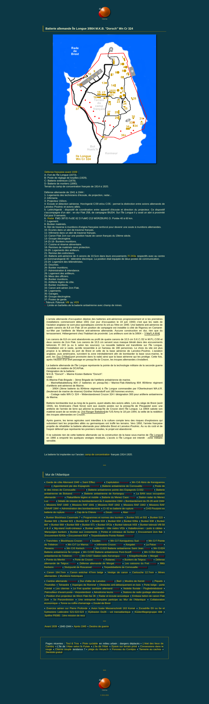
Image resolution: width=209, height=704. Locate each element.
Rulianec (113, 559)
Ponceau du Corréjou (124, 649)
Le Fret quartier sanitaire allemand (96, 588)
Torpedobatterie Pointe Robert (112, 535)
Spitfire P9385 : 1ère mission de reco (65, 615)
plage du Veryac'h (98, 649)
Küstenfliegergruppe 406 (148, 612)
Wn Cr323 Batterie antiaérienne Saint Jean (123, 548)
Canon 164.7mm (56, 572)
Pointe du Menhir (59, 559)
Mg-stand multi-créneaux (68, 528)
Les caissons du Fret (140, 563)
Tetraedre (64, 584)
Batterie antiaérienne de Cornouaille (127, 486)
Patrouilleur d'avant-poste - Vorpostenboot (68, 592)
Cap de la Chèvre (90, 512)
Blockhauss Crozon (75, 540)
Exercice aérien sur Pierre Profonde (67, 608)
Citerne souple (63, 649)
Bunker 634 (114, 521)
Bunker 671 (88, 524)
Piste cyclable (90, 643)
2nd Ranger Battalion (92, 411)
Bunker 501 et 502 (137, 517)
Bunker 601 (51, 521)
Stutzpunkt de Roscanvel (82, 567)
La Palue (154, 544)
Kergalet (134, 544)
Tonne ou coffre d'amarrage (76, 603)
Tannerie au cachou (150, 649)
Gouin (113, 512)
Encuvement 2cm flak (150, 532)
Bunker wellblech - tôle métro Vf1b (105, 528)
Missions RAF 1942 (109, 505)
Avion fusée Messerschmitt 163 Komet (113, 608)
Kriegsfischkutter (138, 556)
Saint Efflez (92, 482)
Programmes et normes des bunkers (103, 517)
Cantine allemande (61, 581)
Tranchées (52, 540)
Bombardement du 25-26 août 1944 (144, 501)
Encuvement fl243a (55, 535)
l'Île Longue (156, 435)
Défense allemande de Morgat (100, 563)
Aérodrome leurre (107, 592)
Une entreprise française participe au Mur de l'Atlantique (112, 599)
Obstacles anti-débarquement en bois (120, 584)
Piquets (158, 581)
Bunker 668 (57, 524)
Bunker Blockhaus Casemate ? (63, 517)
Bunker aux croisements (83, 532)
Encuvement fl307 (78, 535)
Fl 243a (132, 256)
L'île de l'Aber (100, 646)
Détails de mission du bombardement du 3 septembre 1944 (90, 501)
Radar (50, 218)
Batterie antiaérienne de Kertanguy (108, 493)
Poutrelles (50, 584)
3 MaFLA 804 (151, 333)
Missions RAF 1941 (83, 505)
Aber (129, 512)
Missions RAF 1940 (57, 505)
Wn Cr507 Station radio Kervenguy (103, 556)
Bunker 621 (66, 521)
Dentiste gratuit (54, 652)
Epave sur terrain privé (124, 646)
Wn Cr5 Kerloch (79, 548)
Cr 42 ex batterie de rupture (123, 508)
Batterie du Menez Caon (119, 497)
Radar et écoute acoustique (114, 596)
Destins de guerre (99, 626)
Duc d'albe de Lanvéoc (96, 581)
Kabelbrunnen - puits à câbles (145, 528)
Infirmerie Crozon (110, 544)
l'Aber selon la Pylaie (78, 646)
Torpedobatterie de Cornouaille (125, 567)
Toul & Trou (72, 643)
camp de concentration (97, 454)
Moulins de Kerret (138, 581)
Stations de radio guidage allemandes (143, 592)
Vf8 (67, 302)
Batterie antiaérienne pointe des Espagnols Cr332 (120, 489)
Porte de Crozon (88, 559)
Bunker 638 (147, 521)
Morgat (157, 556)
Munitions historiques (71, 576)
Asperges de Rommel (84, 584)
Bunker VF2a (105, 524)
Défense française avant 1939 (61, 172)
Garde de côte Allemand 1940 (62, 482)
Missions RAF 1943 (135, 505)
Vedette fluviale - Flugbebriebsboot (142, 588)
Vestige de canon (118, 572)
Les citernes (63, 588)
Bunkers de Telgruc (139, 559)
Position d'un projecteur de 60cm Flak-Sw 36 (71, 596)
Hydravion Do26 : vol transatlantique (109, 612)
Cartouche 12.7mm (143, 572)
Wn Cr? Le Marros (81, 544)
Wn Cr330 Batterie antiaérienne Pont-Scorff (112, 552)
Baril (119, 581)
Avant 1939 (51, 626)
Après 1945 (80, 626)
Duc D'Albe (62, 356)
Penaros (54, 548)
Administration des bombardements (81, 508)
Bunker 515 (156, 517)
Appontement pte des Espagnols (76, 486)
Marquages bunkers (56, 532)
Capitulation (117, 482)
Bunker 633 (98, 521)
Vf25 (76, 302)
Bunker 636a (131, 521)
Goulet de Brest (102, 603)
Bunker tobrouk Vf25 (126, 524)
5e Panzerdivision (63, 599)
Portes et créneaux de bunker (118, 532)
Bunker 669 (73, 524)
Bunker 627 (82, 521)
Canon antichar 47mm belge (86, 572)
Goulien (99, 540)
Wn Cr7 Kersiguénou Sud (127, 540)
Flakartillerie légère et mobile (83, 497)
